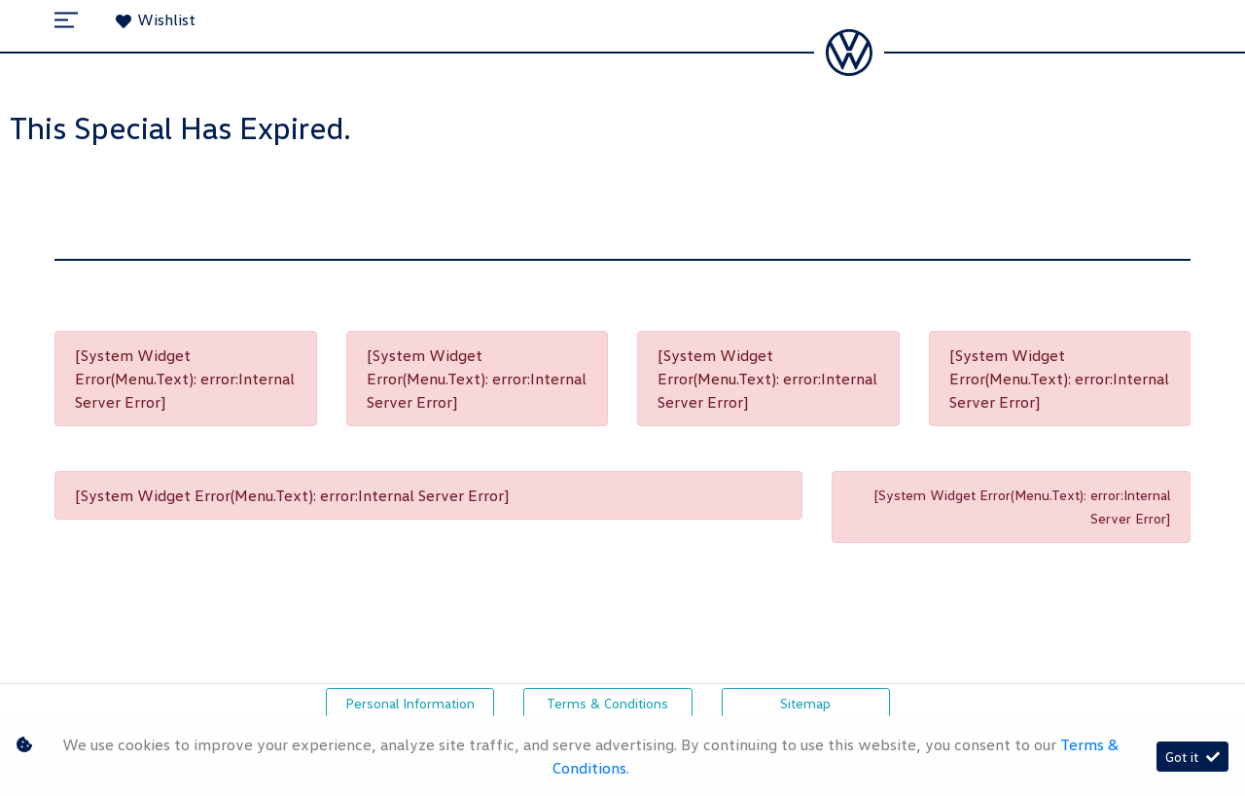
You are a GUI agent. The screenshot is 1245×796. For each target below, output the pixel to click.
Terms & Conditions (607, 703)
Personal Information (410, 703)
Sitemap (805, 703)
